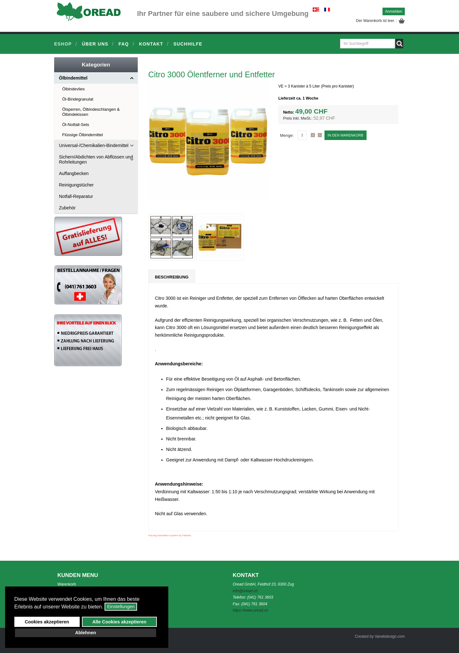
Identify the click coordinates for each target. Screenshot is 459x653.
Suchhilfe (187, 43)
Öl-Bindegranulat (77, 99)
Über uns (95, 43)
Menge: (287, 135)
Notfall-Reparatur (76, 196)
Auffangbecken (74, 173)
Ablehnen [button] (85, 632)
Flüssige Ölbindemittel (82, 134)
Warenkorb (66, 584)
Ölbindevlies (73, 89)
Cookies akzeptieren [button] (47, 621)
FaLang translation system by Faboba (169, 535)
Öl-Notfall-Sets (75, 124)
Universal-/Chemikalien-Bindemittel (93, 145)
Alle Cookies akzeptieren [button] (119, 621)
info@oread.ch (245, 591)
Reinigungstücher (76, 184)
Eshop (63, 43)
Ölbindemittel (73, 78)
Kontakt (151, 43)
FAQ (124, 43)
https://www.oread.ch (250, 610)
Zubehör (67, 207)
